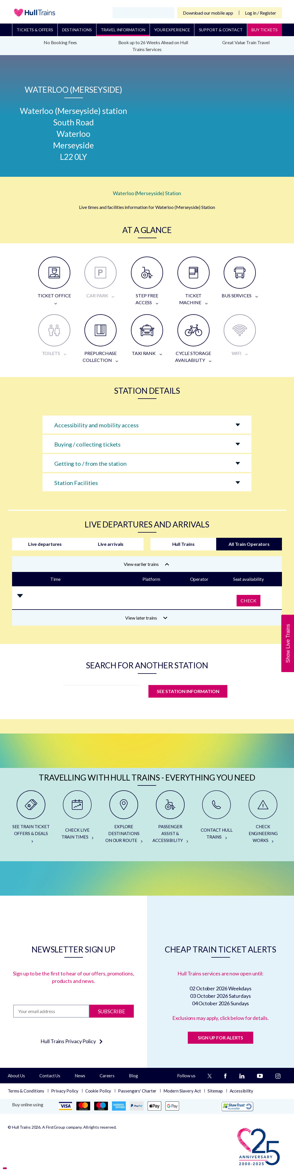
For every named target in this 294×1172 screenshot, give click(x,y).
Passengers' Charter (137, 1090)
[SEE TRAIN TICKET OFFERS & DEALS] (31, 819)
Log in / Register (260, 12)
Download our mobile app (208, 12)
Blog (133, 1075)
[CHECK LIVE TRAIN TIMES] (77, 819)
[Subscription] (51, 1011)
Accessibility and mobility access (96, 425)
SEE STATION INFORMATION (187, 691)
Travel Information (123, 29)
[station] (102, 693)
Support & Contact (221, 29)
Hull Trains (183, 544)
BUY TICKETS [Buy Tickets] (265, 29)
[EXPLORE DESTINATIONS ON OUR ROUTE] (124, 819)
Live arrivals (111, 544)
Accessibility (242, 1090)
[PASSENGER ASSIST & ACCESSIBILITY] (170, 819)
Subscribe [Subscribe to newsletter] (111, 1011)
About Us (16, 1075)
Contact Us (49, 1075)
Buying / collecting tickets (87, 444)
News (80, 1075)
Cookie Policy (98, 1090)
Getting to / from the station (90, 463)
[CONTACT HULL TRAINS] (217, 819)
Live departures (45, 544)
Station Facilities (76, 483)
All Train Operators (249, 544)
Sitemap (215, 1090)
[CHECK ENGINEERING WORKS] (263, 819)
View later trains (146, 617)
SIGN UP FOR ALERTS (220, 1037)
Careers (107, 1075)
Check (248, 600)
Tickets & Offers (35, 29)
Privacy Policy (64, 1090)
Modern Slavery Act (182, 1090)
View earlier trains (146, 564)
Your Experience (172, 29)
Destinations (77, 29)
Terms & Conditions (26, 1090)
